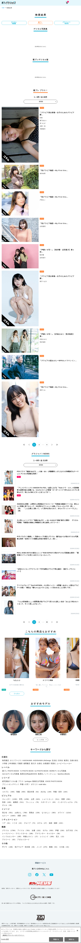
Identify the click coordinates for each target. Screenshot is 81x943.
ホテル (42, 823)
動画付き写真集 (38, 781)
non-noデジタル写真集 (10, 774)
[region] (40, 935)
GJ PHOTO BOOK (41, 771)
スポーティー (49, 802)
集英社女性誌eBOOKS (28, 774)
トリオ (17, 823)
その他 (64, 847)
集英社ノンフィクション (47, 774)
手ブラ (8, 847)
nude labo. (42, 784)
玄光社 (54, 760)
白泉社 (39, 763)
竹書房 (19, 763)
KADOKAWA (27, 760)
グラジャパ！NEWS (67, 22)
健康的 (19, 802)
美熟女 (35, 813)
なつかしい (49, 813)
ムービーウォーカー (64, 763)
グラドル (9, 830)
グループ (30, 823)
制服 (21, 792)
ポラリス (34, 784)
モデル (48, 830)
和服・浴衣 (60, 792)
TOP (3, 8)
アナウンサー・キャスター (48, 833)
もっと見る (40, 739)
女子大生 (72, 830)
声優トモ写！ (25, 784)
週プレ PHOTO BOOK (10, 771)
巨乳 (24, 799)
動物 (53, 847)
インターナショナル (67, 802)
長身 (7, 802)
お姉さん (21, 813)
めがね (46, 792)
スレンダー (10, 799)
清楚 (22, 816)
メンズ (42, 847)
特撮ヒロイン (31, 836)
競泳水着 (33, 792)
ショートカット (51, 799)
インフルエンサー (12, 836)
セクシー (9, 816)
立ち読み (17, 693)
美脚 (66, 799)
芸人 (60, 836)
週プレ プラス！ (40, 22)
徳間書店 (26, 763)
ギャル (7, 805)
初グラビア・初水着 (25, 847)
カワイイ (65, 813)
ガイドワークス (16, 760)
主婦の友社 (74, 760)
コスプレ (9, 792)
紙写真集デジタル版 (9, 781)
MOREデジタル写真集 (57, 771)
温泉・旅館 (56, 823)
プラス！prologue (25, 781)
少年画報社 (12, 763)
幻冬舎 (60, 760)
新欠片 (33, 763)
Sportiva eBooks (63, 774)
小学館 (4, 763)
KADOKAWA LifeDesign (42, 760)
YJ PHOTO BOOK (27, 771)
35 (47, 622)
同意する (56, 939)
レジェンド (47, 836)
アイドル (24, 830)
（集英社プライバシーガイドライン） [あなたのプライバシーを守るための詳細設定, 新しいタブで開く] (13, 935)
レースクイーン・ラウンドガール (18, 833)
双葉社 (53, 763)
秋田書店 (5, 760)
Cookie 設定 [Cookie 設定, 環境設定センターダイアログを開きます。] (5, 939)
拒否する (71, 939)
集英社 (66, 760)
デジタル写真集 (14, 22)
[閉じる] (77, 930)
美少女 (8, 813)
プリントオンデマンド (10, 784)
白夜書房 (46, 763)
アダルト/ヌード (23, 839)
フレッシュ (33, 802)
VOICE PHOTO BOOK (53, 781)
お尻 (36, 799)
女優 (37, 830)
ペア (6, 823)
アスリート (9, 839)
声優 (60, 830)
